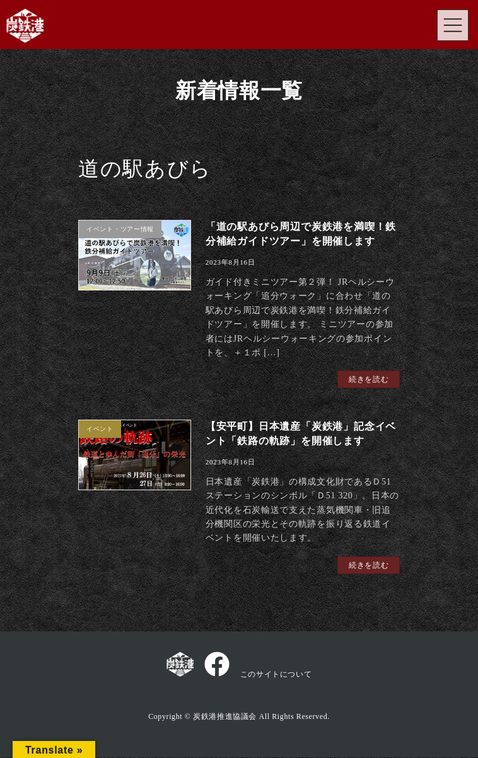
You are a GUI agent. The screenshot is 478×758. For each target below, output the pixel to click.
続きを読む (369, 379)
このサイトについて (276, 674)
